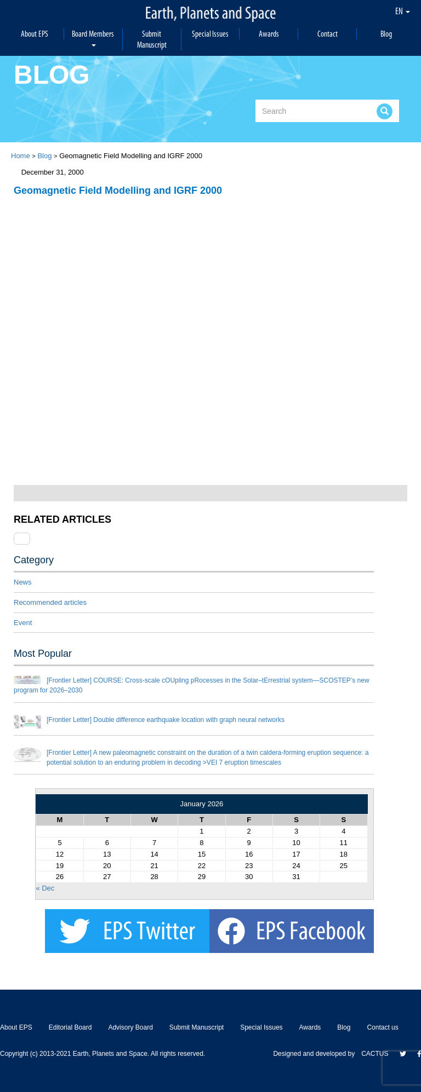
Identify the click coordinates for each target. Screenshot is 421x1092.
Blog (386, 33)
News (23, 582)
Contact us (382, 1027)
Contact (327, 33)
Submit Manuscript (152, 39)
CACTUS (374, 1054)
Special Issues (210, 33)
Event (23, 623)
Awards (269, 33)
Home (20, 156)
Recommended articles (50, 602)
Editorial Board (70, 1027)
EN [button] (402, 10)
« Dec (45, 888)
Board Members (93, 37)
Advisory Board (130, 1027)
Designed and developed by (317, 1054)
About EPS (34, 33)
